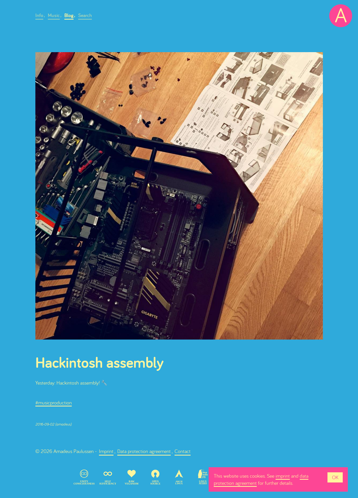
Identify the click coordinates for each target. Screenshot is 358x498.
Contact (183, 451)
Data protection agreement (144, 451)
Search (85, 15)
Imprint (106, 451)
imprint (283, 476)
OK (335, 477)
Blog (69, 15)
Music (54, 15)
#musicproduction (53, 402)
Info (39, 15)
